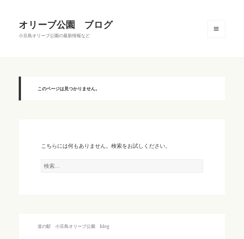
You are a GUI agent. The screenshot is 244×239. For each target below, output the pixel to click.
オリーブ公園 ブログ (66, 24)
